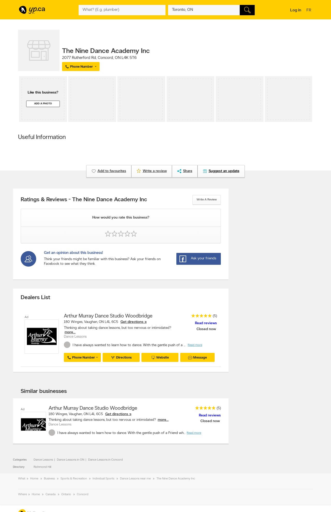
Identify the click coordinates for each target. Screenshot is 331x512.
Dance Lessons (43, 459)
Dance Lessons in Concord (105, 459)
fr (309, 10)
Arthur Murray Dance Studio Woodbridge (108, 316)
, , (99, 58)
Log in (295, 10)
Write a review (207, 199)
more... (70, 332)
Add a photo (43, 103)
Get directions (132, 322)
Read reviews (206, 323)
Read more (195, 345)
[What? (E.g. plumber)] (122, 10)
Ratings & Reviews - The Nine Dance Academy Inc (84, 200)
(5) (215, 316)
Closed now (207, 329)
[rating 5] (200, 317)
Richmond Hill (42, 467)
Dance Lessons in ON (70, 459)
